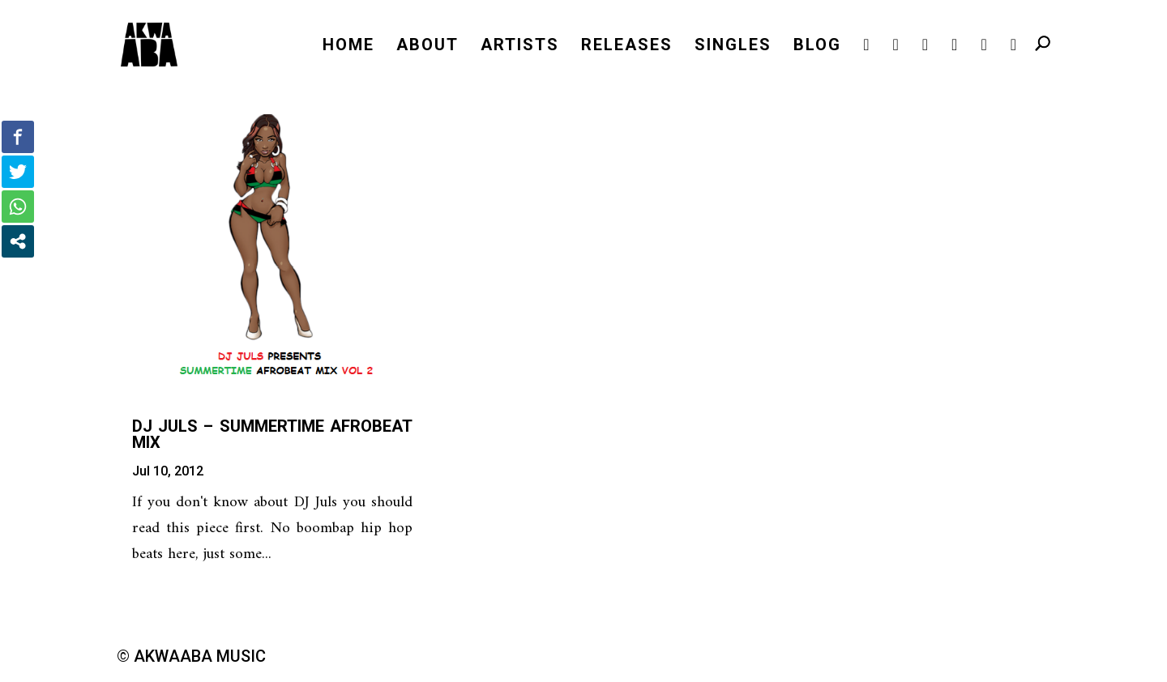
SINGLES (733, 46)
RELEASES (627, 46)
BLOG (817, 46)
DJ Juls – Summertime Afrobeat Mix (272, 434)
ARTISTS (520, 46)
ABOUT (427, 46)
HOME (348, 46)
